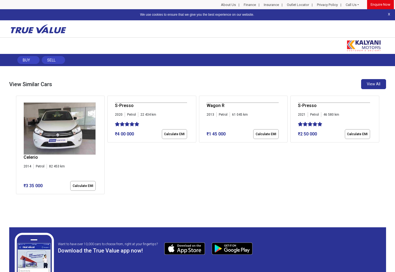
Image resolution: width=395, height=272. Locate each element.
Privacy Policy (327, 5)
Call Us (351, 5)
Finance (250, 5)
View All (373, 84)
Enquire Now (380, 4)
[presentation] (18, 146)
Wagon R (215, 105)
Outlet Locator (298, 5)
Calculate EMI (83, 186)
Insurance (271, 5)
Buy (26, 60)
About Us (228, 5)
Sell (51, 60)
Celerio (31, 157)
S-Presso (124, 105)
